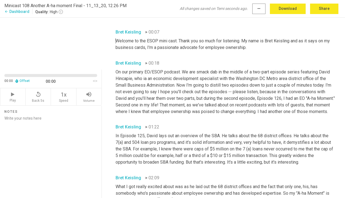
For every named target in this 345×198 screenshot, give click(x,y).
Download (288, 8)
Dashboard (16, 11)
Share (324, 8)
